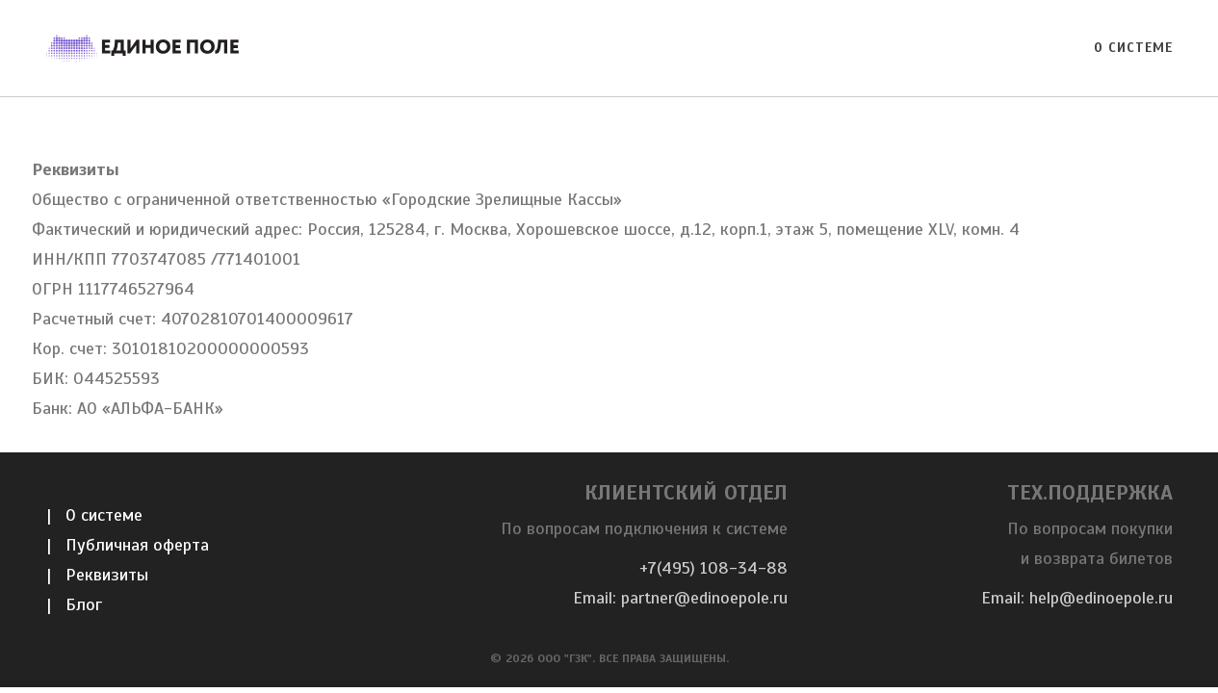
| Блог (74, 604)
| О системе (94, 515)
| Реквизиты (97, 574)
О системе (1133, 47)
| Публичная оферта (127, 544)
